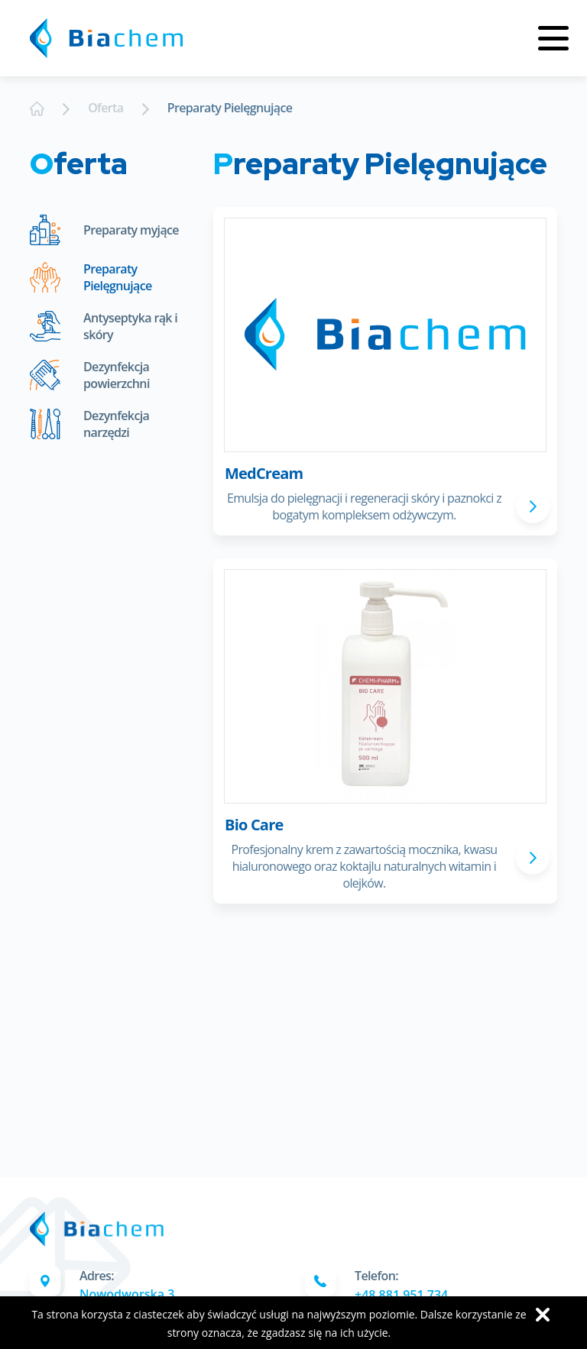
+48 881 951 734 (401, 1294)
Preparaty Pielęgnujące (230, 107)
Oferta (105, 107)
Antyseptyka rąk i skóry (103, 326)
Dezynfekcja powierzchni (90, 375)
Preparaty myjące (104, 230)
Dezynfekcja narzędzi (89, 424)
